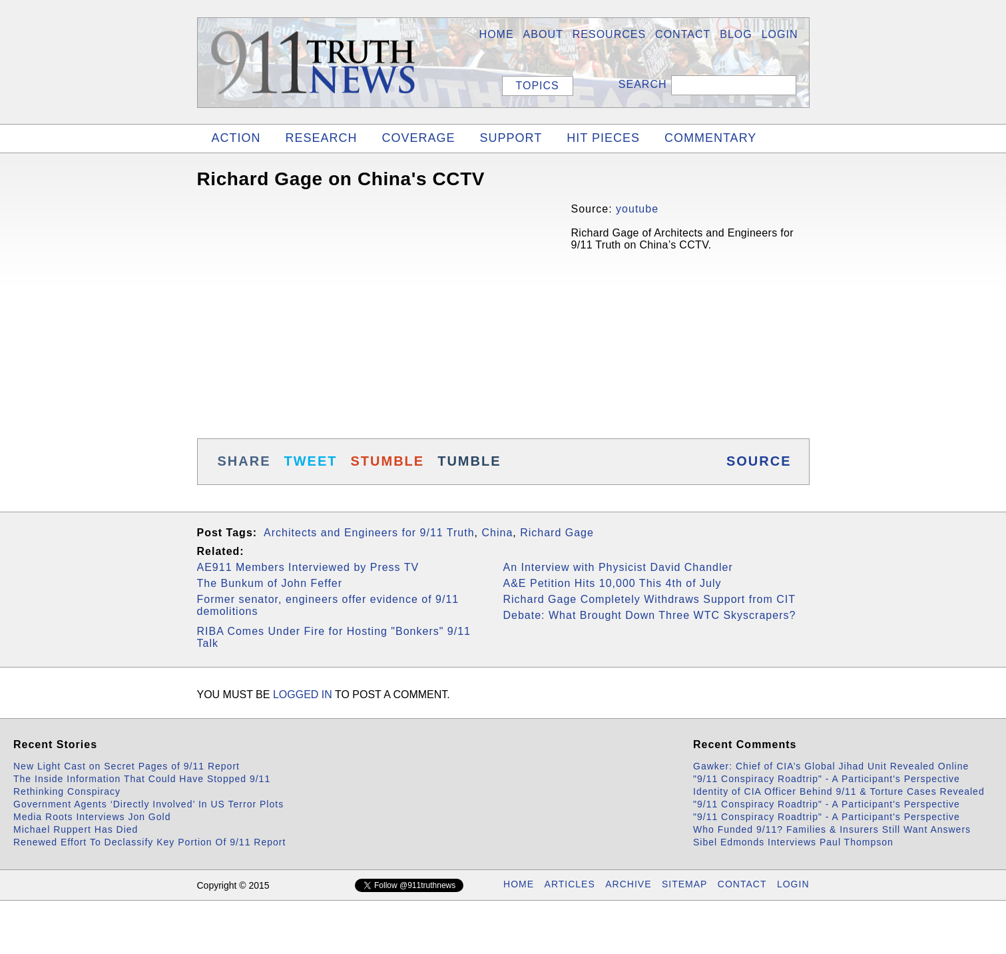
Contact (682, 34)
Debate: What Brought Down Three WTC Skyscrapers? (649, 615)
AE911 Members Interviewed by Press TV (308, 567)
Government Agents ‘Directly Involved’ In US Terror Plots (148, 804)
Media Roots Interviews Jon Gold (91, 816)
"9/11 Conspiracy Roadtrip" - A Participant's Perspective (826, 778)
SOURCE (759, 461)
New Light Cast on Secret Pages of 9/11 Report (126, 766)
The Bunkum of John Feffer (270, 583)
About (543, 34)
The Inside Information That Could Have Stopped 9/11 (141, 778)
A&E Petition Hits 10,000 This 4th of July (612, 583)
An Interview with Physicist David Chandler (618, 567)
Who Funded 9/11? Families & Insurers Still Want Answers (832, 829)
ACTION (236, 138)
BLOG (736, 34)
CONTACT (742, 884)
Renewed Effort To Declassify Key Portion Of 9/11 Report (149, 842)
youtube (637, 209)
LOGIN (780, 34)
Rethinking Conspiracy (67, 791)
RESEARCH (322, 138)
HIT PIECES (603, 138)
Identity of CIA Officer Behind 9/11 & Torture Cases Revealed (839, 791)
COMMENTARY (710, 138)
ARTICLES (570, 884)
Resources (609, 34)
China (497, 532)
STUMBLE (388, 461)
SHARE (244, 461)
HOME (496, 34)
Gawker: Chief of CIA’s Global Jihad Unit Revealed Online (831, 766)
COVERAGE (418, 138)
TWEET (311, 461)
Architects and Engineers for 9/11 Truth (369, 532)
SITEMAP (684, 884)
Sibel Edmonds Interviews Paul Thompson (793, 842)
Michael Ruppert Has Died (75, 829)
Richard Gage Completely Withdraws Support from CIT (649, 599)
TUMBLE (469, 461)
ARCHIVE (628, 884)
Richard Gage (557, 532)
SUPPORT (511, 138)
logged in (302, 694)
